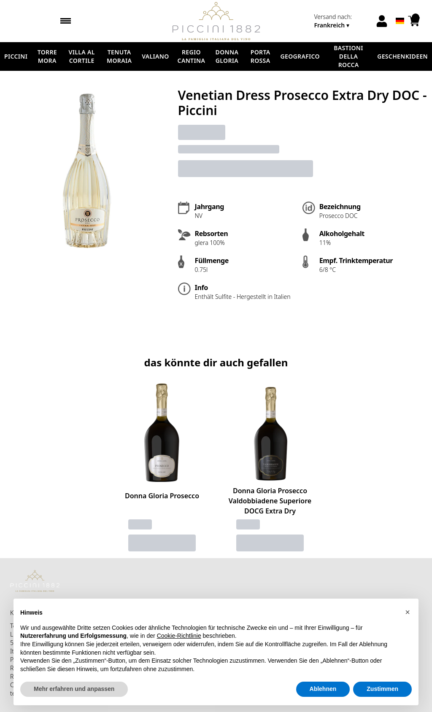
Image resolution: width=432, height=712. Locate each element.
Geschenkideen (402, 56)
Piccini (15, 56)
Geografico (300, 56)
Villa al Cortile (82, 56)
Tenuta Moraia (119, 56)
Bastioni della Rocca (348, 56)
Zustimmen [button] (382, 688)
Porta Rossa (260, 56)
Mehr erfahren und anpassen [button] (74, 688)
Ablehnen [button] (323, 688)
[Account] (382, 21)
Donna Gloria (227, 56)
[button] (407, 612)
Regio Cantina (191, 56)
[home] (216, 21)
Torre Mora (47, 56)
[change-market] (342, 21)
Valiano (155, 56)
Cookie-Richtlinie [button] (179, 635)
